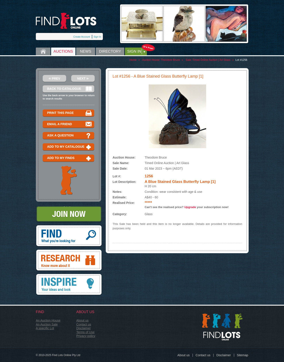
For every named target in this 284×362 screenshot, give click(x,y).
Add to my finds (69, 158)
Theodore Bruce (170, 59)
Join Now (69, 214)
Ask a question (69, 135)
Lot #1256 (241, 59)
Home (43, 51)
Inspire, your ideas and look (69, 285)
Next (83, 78)
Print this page (69, 113)
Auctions (63, 51)
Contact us (83, 324)
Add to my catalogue (69, 146)
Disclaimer (83, 328)
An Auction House (48, 320)
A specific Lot (45, 328)
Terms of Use (85, 332)
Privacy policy (85, 336)
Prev (54, 78)
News (85, 51)
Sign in (134, 51)
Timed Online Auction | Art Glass (211, 59)
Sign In (97, 36)
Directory (110, 51)
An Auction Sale (47, 324)
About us (82, 320)
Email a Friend (69, 124)
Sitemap (242, 355)
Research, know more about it (69, 260)
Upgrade (190, 207)
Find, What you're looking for (69, 236)
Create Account (81, 36)
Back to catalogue (69, 89)
